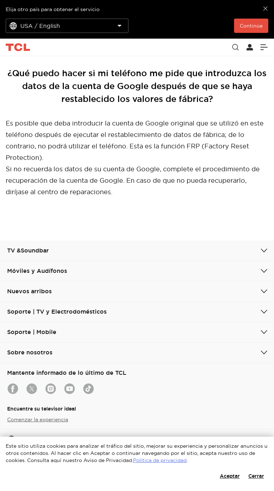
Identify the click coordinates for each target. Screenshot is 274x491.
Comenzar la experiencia (37, 419)
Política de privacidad (160, 460)
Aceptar (230, 476)
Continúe (251, 26)
